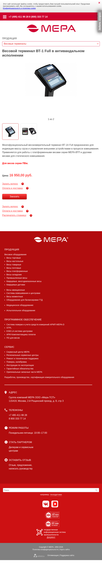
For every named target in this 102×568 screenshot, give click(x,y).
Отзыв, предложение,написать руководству (20, 467)
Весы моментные (14, 296)
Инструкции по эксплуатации (20, 365)
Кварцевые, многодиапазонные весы (24, 281)
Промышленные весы (16, 278)
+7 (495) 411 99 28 (19, 17)
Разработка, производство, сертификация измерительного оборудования (39, 377)
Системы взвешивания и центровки (23, 293)
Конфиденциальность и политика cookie (19, 8)
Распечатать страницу (14, 215)
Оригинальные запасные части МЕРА (24, 372)
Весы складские (14, 274)
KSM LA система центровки (19, 331)
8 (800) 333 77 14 (38, 17)
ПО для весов (13, 338)
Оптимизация (52, 555)
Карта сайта (65, 550)
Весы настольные (14, 261)
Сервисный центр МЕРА (18, 352)
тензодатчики (56, 494)
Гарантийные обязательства (19, 368)
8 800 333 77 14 (17, 418)
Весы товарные (13, 264)
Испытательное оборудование (20, 310)
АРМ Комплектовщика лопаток (21, 334)
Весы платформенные (17, 271)
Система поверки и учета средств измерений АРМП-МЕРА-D (35, 324)
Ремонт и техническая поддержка (22, 358)
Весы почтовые (13, 268)
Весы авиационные (15, 290)
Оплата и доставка (12, 188)
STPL (9, 328)
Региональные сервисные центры (22, 355)
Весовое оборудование (15, 254)
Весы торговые (13, 258)
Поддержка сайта (67, 555)
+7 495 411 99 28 (18, 415)
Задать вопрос (10, 184)
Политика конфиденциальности (45, 550)
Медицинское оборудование (19, 305)
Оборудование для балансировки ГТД (24, 300)
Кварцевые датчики (15, 284)
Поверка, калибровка (16, 362)
